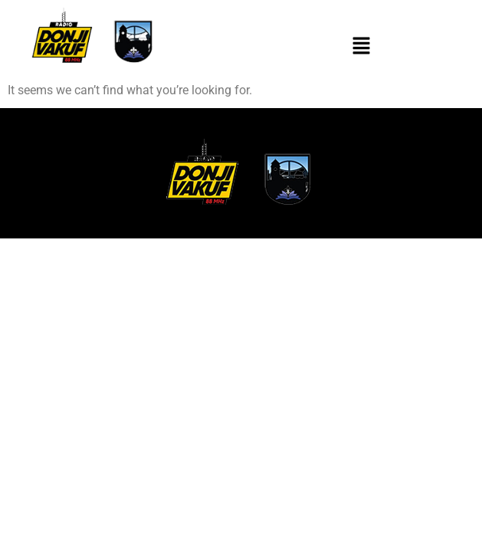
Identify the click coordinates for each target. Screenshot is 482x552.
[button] (361, 47)
